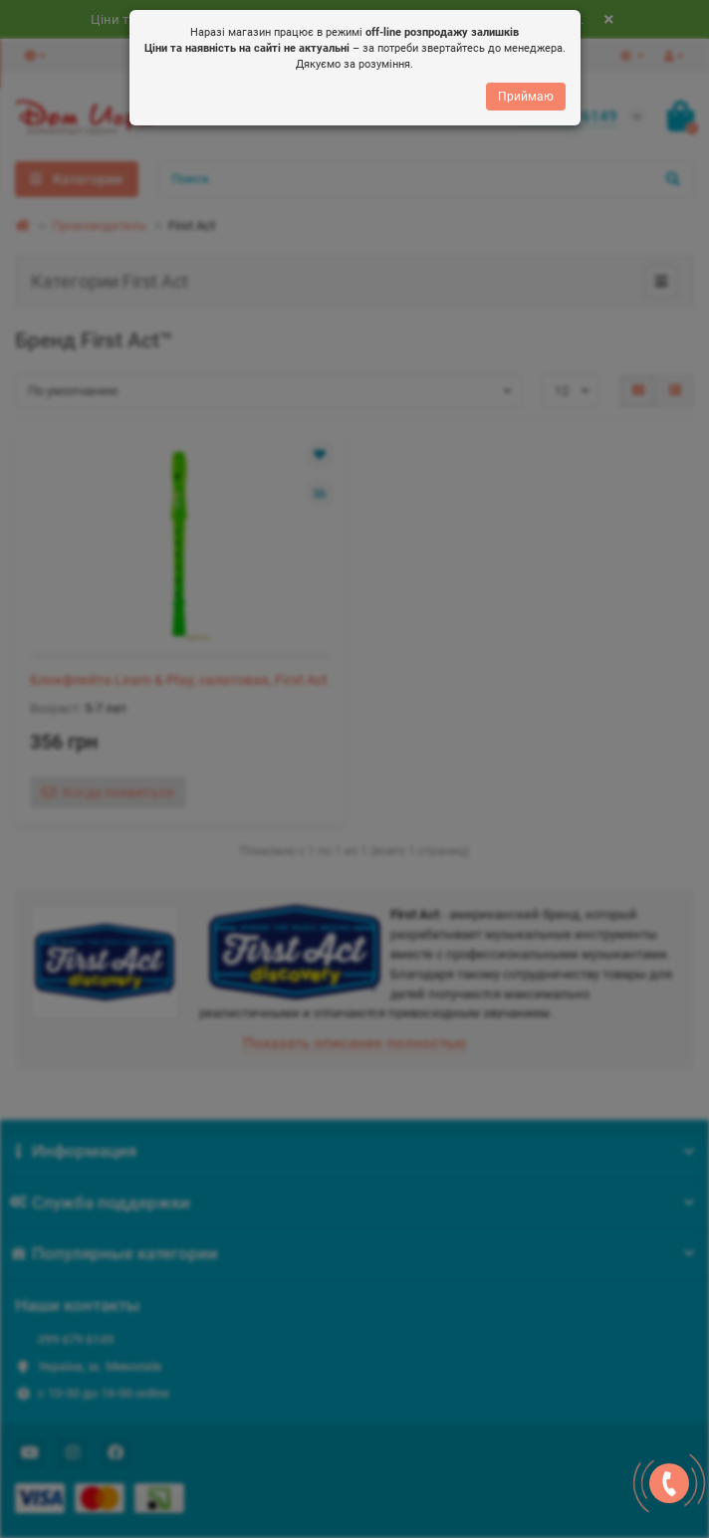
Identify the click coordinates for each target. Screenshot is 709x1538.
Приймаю (526, 98)
